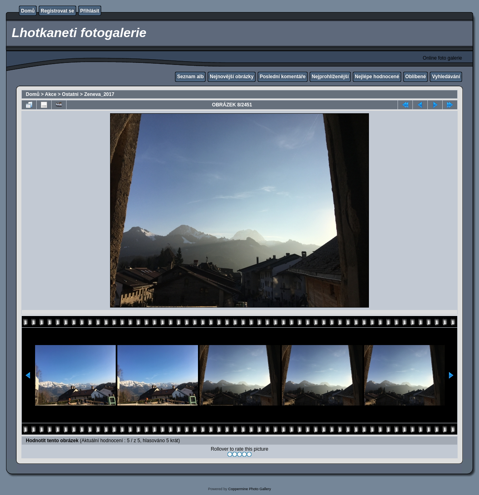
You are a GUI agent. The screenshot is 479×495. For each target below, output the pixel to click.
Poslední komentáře (283, 76)
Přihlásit (89, 11)
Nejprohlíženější (330, 76)
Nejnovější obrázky (232, 76)
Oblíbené (415, 76)
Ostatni (70, 94)
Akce (50, 94)
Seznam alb (190, 76)
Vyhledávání (446, 76)
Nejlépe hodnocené (377, 76)
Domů (28, 11)
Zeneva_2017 (99, 94)
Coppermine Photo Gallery (249, 489)
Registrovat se (57, 11)
